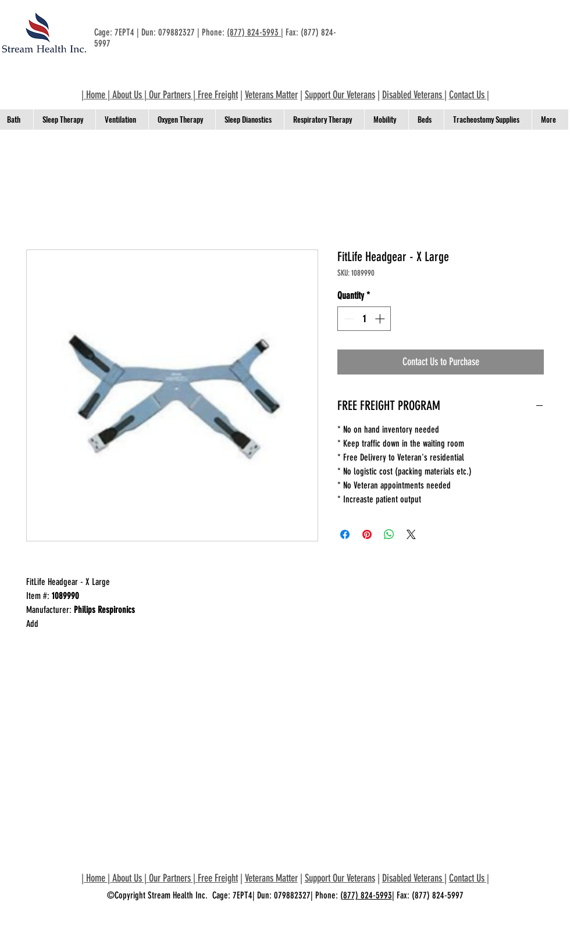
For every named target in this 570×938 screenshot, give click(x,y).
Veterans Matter (271, 94)
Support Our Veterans (340, 94)
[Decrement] (348, 318)
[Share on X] (411, 534)
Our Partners (170, 94)
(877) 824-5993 (254, 32)
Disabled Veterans (413, 94)
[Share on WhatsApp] (389, 534)
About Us (127, 94)
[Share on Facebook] (345, 534)
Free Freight (218, 94)
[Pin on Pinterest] (367, 534)
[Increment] (381, 318)
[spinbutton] (364, 318)
